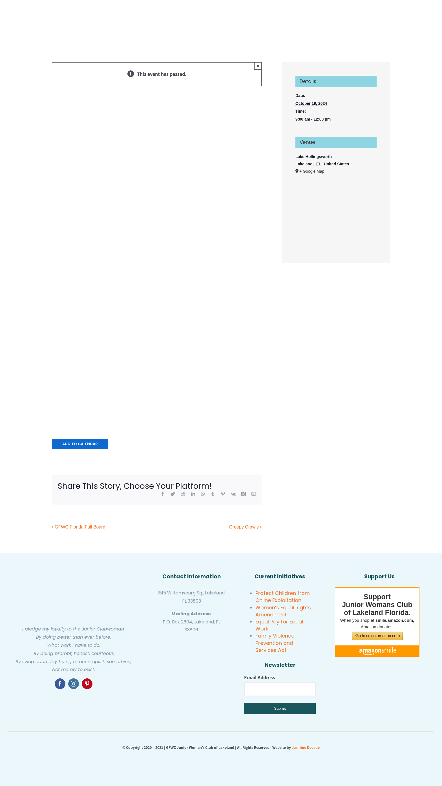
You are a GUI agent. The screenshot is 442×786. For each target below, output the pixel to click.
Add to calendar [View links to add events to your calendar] (80, 444)
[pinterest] (87, 683)
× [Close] (258, 65)
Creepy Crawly (244, 527)
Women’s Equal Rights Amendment (283, 611)
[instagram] (73, 683)
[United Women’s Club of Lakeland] (191, 674)
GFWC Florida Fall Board (80, 527)
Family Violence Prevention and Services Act (274, 642)
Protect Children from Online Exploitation (282, 597)
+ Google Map (311, 171)
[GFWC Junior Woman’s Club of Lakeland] (74, 572)
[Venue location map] (336, 205)
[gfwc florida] (173, 641)
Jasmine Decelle (306, 747)
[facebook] (60, 683)
